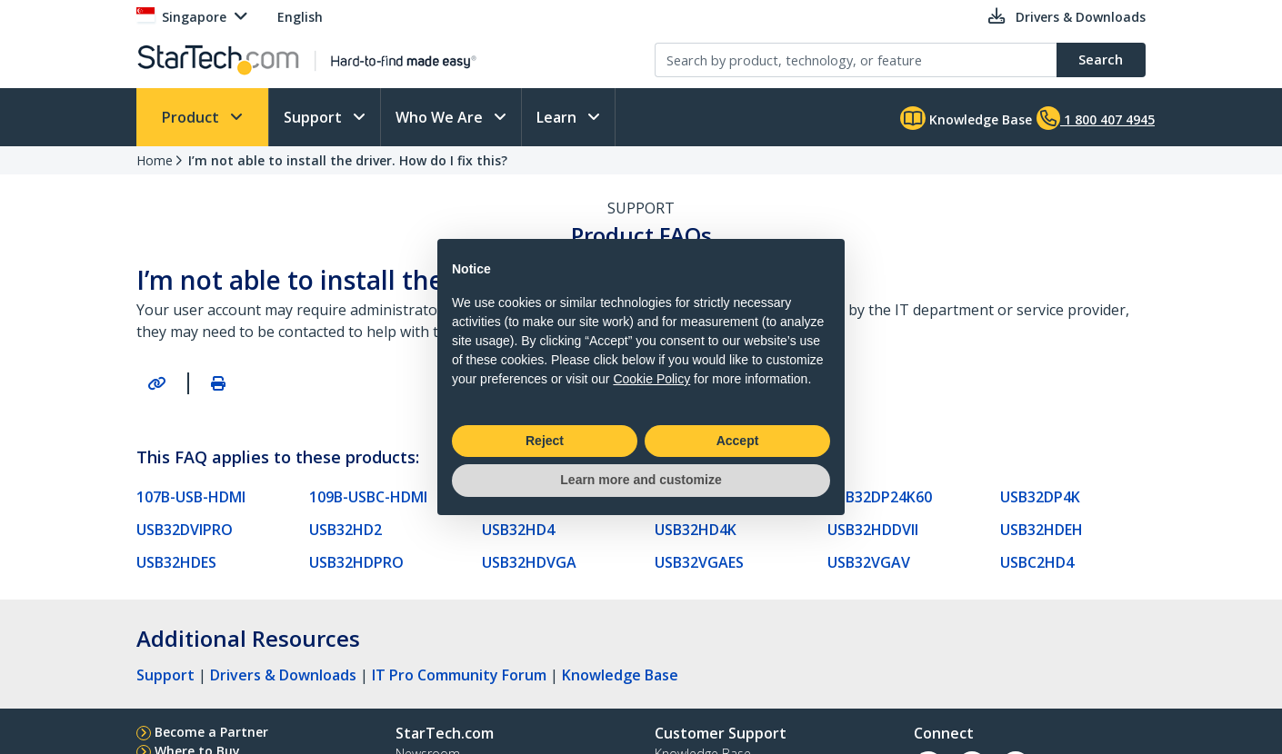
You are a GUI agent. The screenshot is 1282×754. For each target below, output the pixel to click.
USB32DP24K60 (879, 497)
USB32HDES (176, 562)
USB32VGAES (699, 562)
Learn (558, 117)
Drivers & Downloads (283, 675)
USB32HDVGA (529, 562)
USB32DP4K (1040, 497)
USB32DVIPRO (184, 530)
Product (192, 117)
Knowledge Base (966, 118)
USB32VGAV (868, 562)
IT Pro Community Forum (459, 675)
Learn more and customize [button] (640, 479)
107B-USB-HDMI (190, 497)
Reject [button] (545, 440)
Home (154, 160)
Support (315, 117)
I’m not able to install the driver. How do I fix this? (347, 160)
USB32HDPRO (356, 562)
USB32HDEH (1041, 530)
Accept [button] (737, 440)
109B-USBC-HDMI (368, 497)
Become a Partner (211, 731)
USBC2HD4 (1037, 562)
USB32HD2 (345, 530)
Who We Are (441, 117)
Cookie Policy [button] (651, 379)
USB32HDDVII (872, 530)
